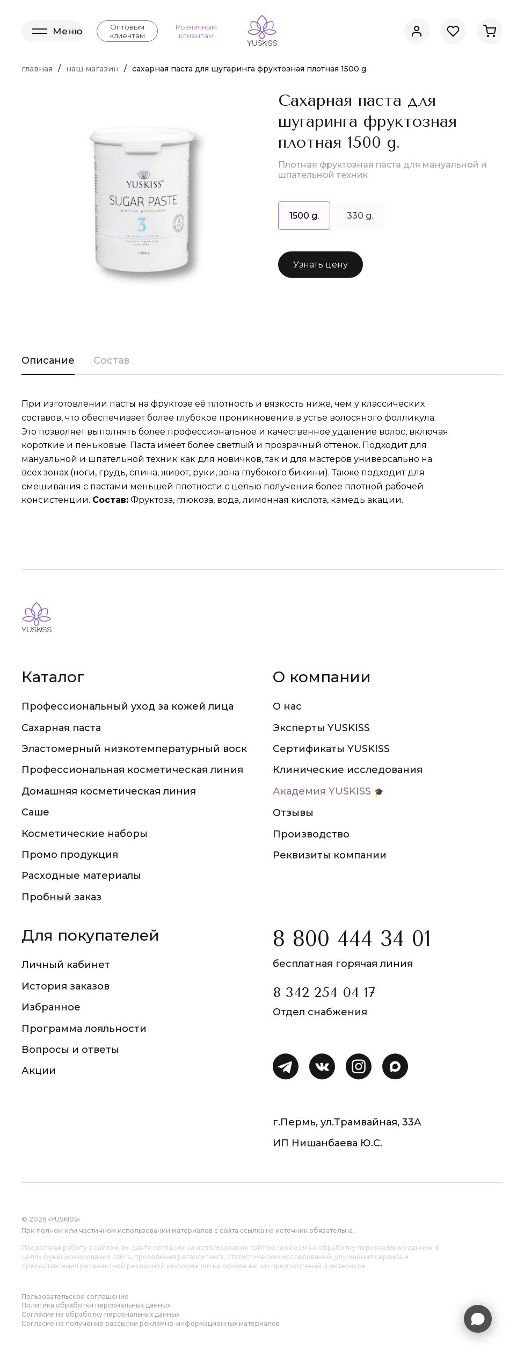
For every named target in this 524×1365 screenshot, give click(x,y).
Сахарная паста (61, 728)
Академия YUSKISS (322, 791)
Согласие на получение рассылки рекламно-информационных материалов (150, 1323)
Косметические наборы (84, 834)
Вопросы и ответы (70, 1050)
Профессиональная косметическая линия (132, 770)
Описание (48, 360)
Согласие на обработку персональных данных (100, 1314)
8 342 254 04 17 (324, 992)
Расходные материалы (81, 876)
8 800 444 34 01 (352, 938)
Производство (311, 834)
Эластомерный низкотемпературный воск (134, 749)
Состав (111, 360)
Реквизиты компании (330, 855)
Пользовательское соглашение (75, 1296)
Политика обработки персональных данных (95, 1305)
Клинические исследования (348, 770)
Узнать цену (320, 264)
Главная (37, 69)
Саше (35, 812)
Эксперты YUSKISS (321, 728)
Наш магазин (92, 69)
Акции (38, 1071)
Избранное (51, 1007)
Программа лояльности (84, 1029)
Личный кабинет (65, 965)
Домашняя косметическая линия (108, 791)
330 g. (360, 216)
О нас (287, 706)
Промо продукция (69, 855)
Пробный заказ (61, 897)
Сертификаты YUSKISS (331, 749)
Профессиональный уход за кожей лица (127, 706)
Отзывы (293, 813)
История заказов (65, 986)
